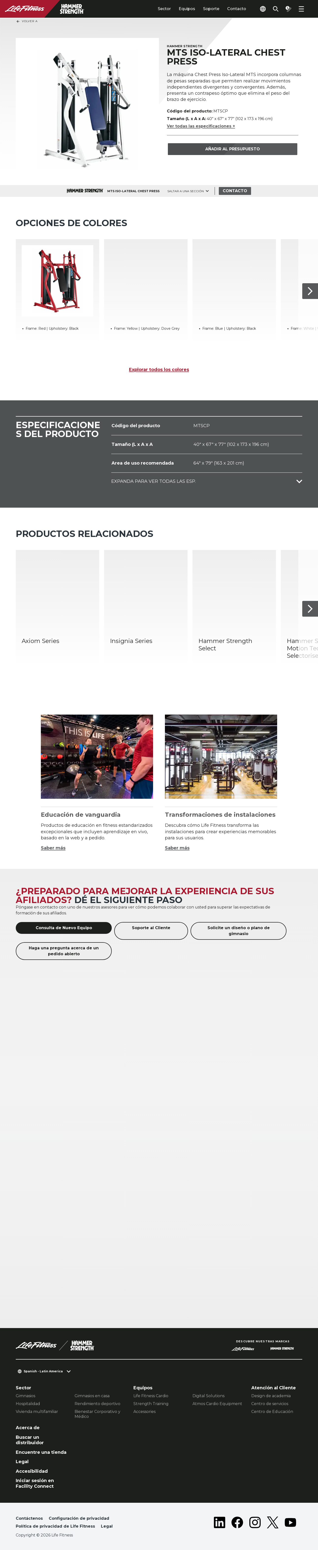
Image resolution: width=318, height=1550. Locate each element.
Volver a (27, 21)
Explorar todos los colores (159, 369)
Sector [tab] (164, 8)
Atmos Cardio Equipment (217, 1403)
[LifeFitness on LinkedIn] (219, 1523)
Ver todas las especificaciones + (201, 126)
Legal (22, 1461)
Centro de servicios (269, 1403)
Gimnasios (25, 1395)
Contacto (236, 8)
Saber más (53, 848)
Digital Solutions (208, 1395)
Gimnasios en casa (92, 1395)
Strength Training (151, 1403)
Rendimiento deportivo (97, 1403)
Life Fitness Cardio (150, 1395)
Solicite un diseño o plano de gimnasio (238, 930)
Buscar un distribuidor (30, 1440)
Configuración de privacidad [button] (79, 1518)
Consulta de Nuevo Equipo (64, 927)
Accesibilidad (32, 1471)
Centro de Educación (272, 1411)
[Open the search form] (276, 9)
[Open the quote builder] (288, 9)
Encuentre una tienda (41, 1452)
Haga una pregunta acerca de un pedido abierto (64, 951)
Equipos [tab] (187, 8)
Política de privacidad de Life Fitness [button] (55, 1526)
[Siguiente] (310, 291)
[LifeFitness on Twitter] (273, 1523)
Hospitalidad (28, 1403)
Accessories (144, 1411)
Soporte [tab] (211, 8)
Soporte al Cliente (151, 927)
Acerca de (28, 1427)
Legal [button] (107, 1526)
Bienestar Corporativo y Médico (97, 1414)
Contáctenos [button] (29, 1518)
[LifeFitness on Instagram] (255, 1523)
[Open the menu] (301, 9)
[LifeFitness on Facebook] (237, 1523)
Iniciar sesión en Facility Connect (35, 1483)
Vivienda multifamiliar (37, 1411)
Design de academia (271, 1395)
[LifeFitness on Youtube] (290, 1523)
